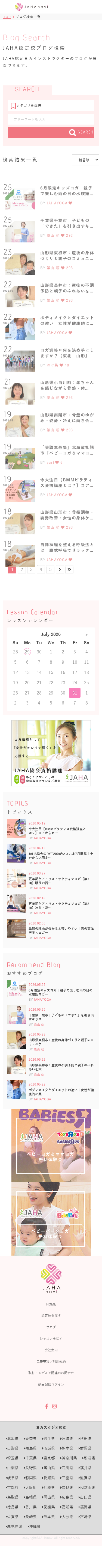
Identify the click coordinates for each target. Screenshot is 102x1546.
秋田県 (85, 1438)
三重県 (66, 1477)
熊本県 (48, 1516)
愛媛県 (48, 1507)
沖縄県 (34, 1526)
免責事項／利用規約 (51, 1361)
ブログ (51, 1327)
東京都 (48, 1458)
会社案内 (51, 1350)
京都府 (12, 1487)
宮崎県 (85, 1516)
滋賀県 (85, 1477)
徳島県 (12, 1507)
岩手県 (48, 1438)
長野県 (30, 1467)
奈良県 (66, 1487)
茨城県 (48, 1448)
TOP (7, 17)
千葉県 (30, 1458)
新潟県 (88, 1458)
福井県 (85, 1467)
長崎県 (30, 1516)
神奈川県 (68, 1458)
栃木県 (66, 1448)
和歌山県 (87, 1487)
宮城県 (66, 1438)
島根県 (30, 1497)
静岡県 (30, 1477)
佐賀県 (12, 1516)
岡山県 (48, 1497)
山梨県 (12, 1467)
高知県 (66, 1507)
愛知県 (48, 1477)
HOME (51, 1304)
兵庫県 (48, 1487)
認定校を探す (51, 1315)
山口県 (85, 1497)
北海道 (12, 1438)
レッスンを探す (51, 1338)
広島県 (66, 1497)
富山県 (48, 1467)
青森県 (30, 1438)
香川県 (30, 1507)
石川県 (66, 1467)
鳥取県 (12, 1497)
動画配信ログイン (51, 1384)
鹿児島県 (14, 1526)
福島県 (30, 1448)
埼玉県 (12, 1458)
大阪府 (30, 1487)
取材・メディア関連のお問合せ (51, 1373)
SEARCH (81, 132)
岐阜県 (12, 1477)
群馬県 (85, 1448)
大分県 (66, 1516)
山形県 (12, 1448)
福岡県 (85, 1507)
